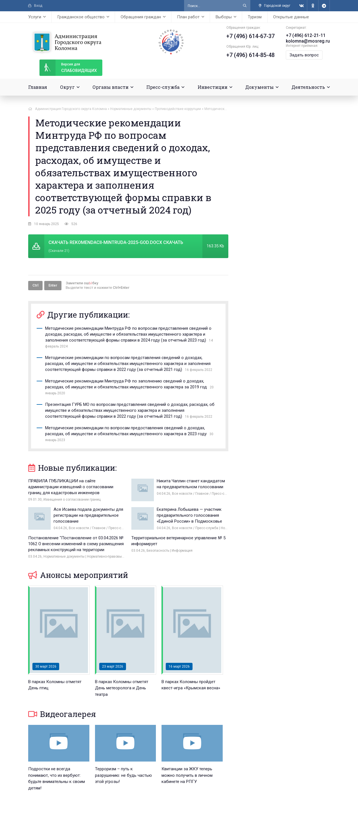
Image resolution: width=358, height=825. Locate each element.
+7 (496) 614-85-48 (250, 55)
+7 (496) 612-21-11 (306, 35)
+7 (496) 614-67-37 (250, 36)
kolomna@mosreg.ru (308, 41)
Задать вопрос (304, 55)
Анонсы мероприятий (78, 575)
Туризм (255, 16)
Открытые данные (291, 16)
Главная (37, 87)
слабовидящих (68, 68)
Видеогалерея (62, 714)
